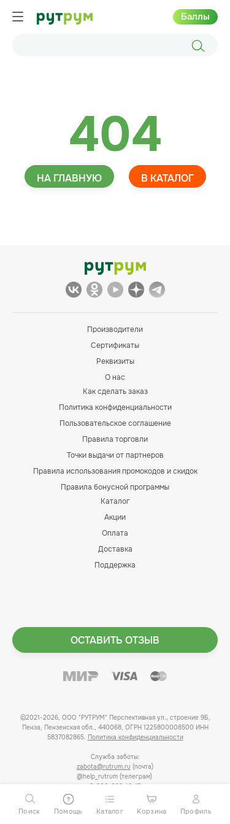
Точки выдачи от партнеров (115, 455)
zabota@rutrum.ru (104, 767)
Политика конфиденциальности (115, 407)
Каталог (115, 501)
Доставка (115, 549)
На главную (69, 178)
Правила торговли (115, 439)
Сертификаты (115, 345)
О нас (115, 377)
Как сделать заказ (115, 391)
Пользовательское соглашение (115, 423)
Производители (115, 329)
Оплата (115, 533)
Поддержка (115, 565)
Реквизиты (115, 361)
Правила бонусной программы (115, 487)
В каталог (167, 178)
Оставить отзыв (115, 640)
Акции (115, 517)
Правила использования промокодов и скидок (115, 471)
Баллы (195, 16)
